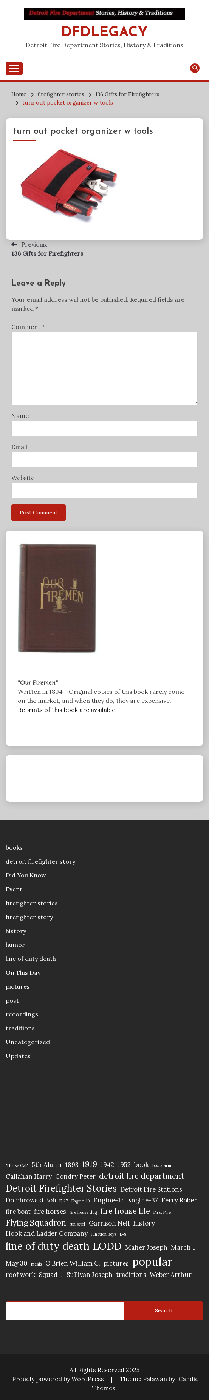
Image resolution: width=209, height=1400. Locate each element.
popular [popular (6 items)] (152, 1261)
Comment (28, 326)
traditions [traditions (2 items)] (131, 1274)
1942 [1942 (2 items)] (107, 1165)
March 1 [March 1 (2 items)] (183, 1247)
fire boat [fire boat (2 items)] (18, 1211)
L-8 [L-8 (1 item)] (123, 1234)
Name (20, 416)
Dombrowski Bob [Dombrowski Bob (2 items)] (31, 1200)
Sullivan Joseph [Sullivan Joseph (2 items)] (90, 1274)
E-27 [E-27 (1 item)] (63, 1201)
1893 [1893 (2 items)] (72, 1165)
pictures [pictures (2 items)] (116, 1263)
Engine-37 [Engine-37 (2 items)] (142, 1200)
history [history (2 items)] (144, 1223)
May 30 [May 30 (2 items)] (17, 1263)
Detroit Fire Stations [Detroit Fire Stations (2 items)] (151, 1189)
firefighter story (29, 917)
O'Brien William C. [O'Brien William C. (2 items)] (72, 1263)
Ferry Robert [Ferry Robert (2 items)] (180, 1200)
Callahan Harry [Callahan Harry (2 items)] (29, 1176)
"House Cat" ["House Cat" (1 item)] (17, 1165)
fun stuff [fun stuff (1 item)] (77, 1224)
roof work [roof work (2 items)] (21, 1274)
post (12, 1000)
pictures (18, 986)
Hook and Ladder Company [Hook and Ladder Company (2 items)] (47, 1233)
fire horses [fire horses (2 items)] (50, 1211)
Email (19, 447)
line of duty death (31, 958)
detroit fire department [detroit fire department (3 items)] (141, 1176)
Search (163, 1310)
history (16, 931)
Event (14, 889)
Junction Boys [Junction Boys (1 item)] (103, 1234)
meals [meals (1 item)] (36, 1264)
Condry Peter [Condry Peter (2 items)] (75, 1176)
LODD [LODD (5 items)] (107, 1245)
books (14, 847)
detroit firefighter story (40, 861)
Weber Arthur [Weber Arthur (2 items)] (171, 1274)
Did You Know (26, 875)
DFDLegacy (104, 33)
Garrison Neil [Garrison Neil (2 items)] (109, 1223)
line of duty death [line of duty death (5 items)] (48, 1245)
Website (22, 478)
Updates (18, 1056)
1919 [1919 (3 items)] (89, 1164)
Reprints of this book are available (66, 709)
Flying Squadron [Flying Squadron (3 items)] (36, 1223)
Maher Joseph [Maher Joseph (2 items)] (146, 1247)
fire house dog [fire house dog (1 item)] (83, 1212)
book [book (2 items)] (141, 1165)
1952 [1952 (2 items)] (124, 1165)
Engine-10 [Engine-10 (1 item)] (80, 1201)
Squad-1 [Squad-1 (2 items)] (51, 1274)
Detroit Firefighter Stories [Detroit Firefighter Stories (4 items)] (61, 1188)
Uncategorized (28, 1042)
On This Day (23, 972)
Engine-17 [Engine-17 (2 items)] (108, 1200)
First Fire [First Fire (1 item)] (162, 1212)
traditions (20, 1028)
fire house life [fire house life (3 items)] (125, 1211)
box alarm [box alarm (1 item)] (161, 1165)
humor (15, 944)
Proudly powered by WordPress (58, 1379)
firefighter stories (32, 903)
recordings (22, 1014)
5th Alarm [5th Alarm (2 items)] (47, 1165)
